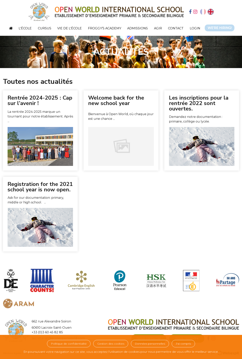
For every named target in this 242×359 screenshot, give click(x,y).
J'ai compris (183, 343)
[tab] (190, 12)
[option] (211, 12)
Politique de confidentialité (69, 343)
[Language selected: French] (207, 12)
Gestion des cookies (110, 343)
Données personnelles (150, 343)
